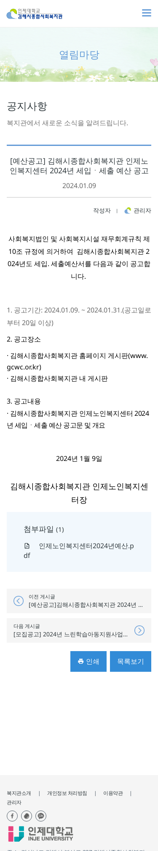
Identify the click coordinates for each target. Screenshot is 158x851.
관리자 (14, 802)
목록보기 (130, 661)
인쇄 (88, 661)
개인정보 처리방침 (67, 793)
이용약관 (113, 793)
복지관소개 (19, 793)
